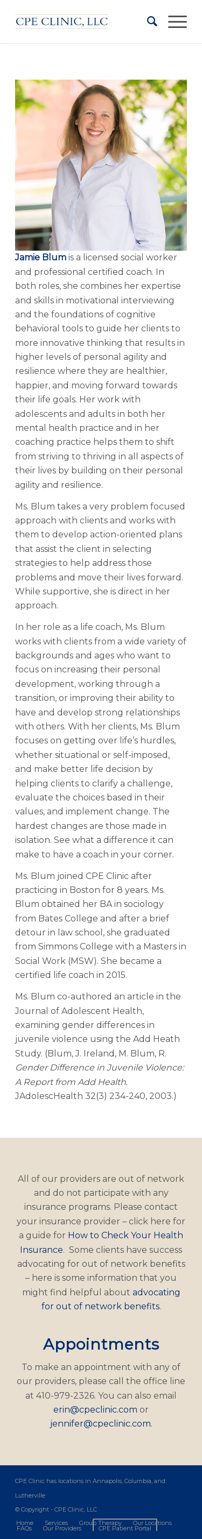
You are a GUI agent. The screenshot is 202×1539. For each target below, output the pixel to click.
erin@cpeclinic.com (95, 1410)
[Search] (146, 21)
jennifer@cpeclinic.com (100, 1424)
